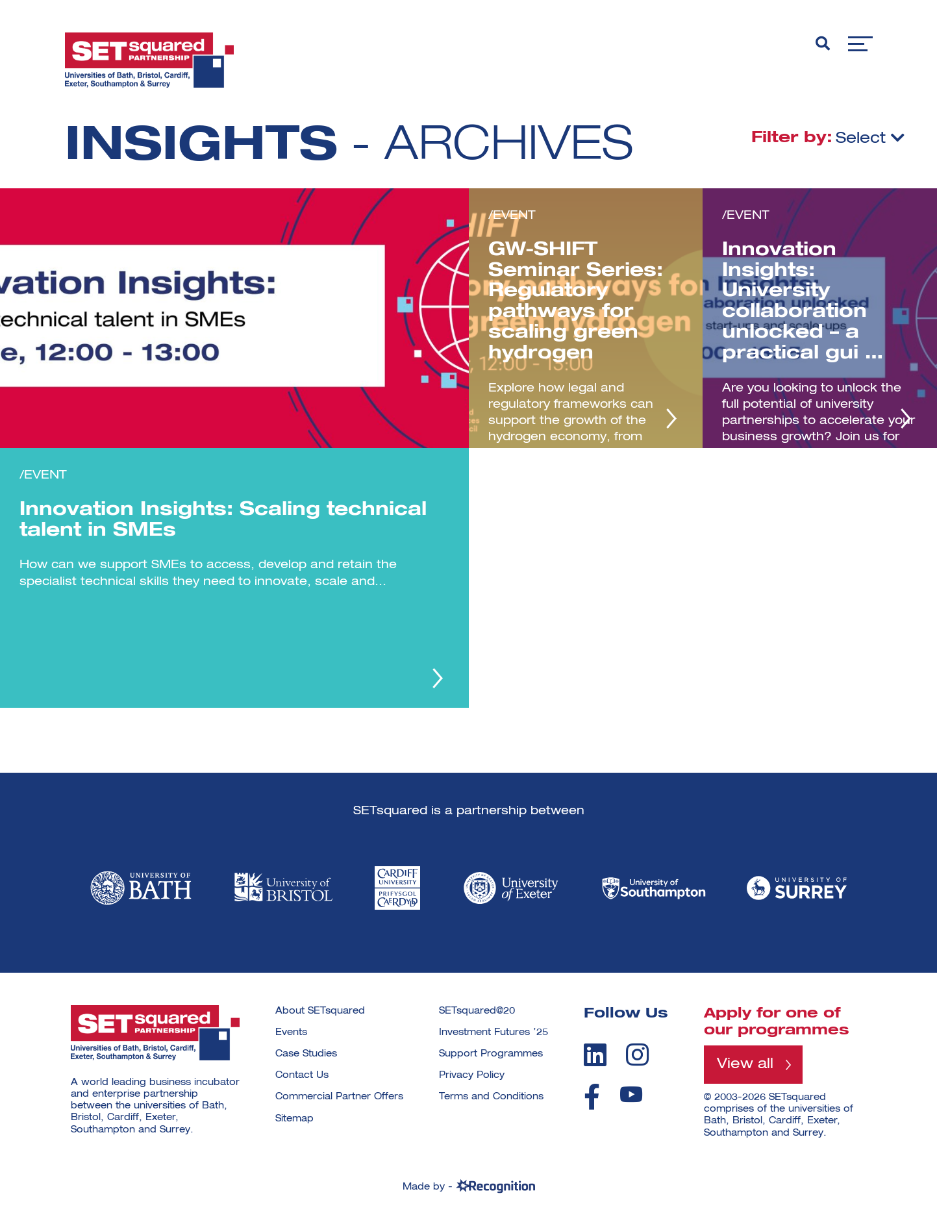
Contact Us (302, 1075)
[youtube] (631, 1094)
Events (291, 1032)
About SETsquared (320, 1011)
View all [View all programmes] (745, 1064)
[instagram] (637, 1055)
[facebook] (592, 1097)
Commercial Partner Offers (339, 1096)
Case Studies (306, 1053)
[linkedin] (595, 1055)
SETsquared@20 (477, 1011)
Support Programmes (491, 1053)
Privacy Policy (472, 1075)
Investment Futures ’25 (493, 1032)
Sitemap (294, 1118)
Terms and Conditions (491, 1096)
